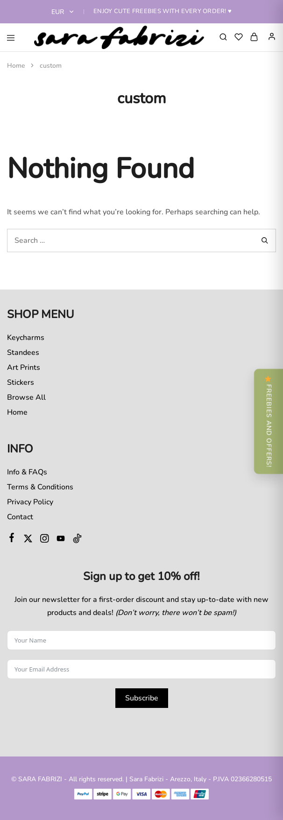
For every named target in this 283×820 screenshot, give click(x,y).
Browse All (26, 397)
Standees (23, 352)
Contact (20, 517)
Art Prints (23, 367)
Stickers (20, 382)
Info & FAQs (27, 472)
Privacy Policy (30, 502)
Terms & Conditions (40, 487)
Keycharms (25, 337)
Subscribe (141, 698)
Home (17, 412)
